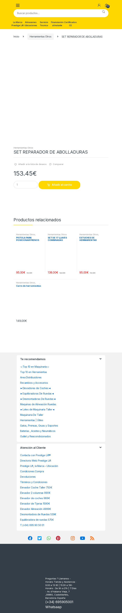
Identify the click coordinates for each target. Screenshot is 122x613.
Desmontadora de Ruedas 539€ (38, 514)
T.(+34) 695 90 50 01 (32, 525)
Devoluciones (28, 476)
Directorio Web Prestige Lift (35, 460)
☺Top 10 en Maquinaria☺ (34, 366)
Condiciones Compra (32, 471)
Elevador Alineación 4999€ (35, 508)
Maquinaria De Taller (31, 414)
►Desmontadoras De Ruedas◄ (38, 398)
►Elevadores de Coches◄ (35, 388)
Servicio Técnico (44, 24)
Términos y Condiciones (33, 482)
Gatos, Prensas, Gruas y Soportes (39, 425)
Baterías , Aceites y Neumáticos (37, 430)
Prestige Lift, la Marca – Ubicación (39, 465)
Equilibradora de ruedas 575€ (37, 519)
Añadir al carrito (62, 184)
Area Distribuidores (31, 377)
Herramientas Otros (40, 36)
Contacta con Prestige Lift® (35, 455)
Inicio (16, 36)
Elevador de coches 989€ (35, 498)
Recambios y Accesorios (34, 382)
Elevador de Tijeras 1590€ (35, 503)
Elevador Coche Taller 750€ (36, 487)
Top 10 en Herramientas (33, 372)
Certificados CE (70, 24)
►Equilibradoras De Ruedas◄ (37, 393)
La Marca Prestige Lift (17, 24)
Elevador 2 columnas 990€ (35, 492)
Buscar (103, 13)
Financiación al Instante (57, 24)
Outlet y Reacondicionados (35, 436)
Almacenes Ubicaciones (31, 24)
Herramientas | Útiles (31, 420)
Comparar (58, 164)
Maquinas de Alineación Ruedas (38, 404)
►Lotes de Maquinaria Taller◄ (37, 409)
